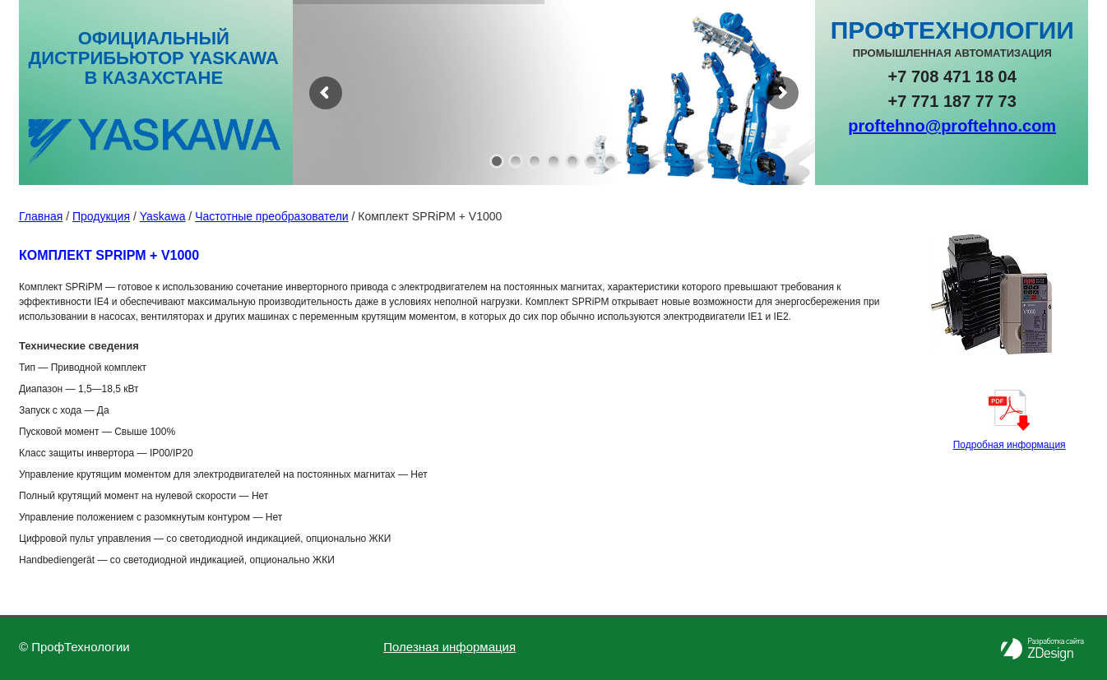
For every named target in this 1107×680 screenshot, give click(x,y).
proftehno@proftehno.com (952, 126)
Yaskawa (163, 216)
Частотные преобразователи (271, 216)
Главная (41, 216)
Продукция (101, 216)
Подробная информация (1009, 445)
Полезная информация (449, 647)
